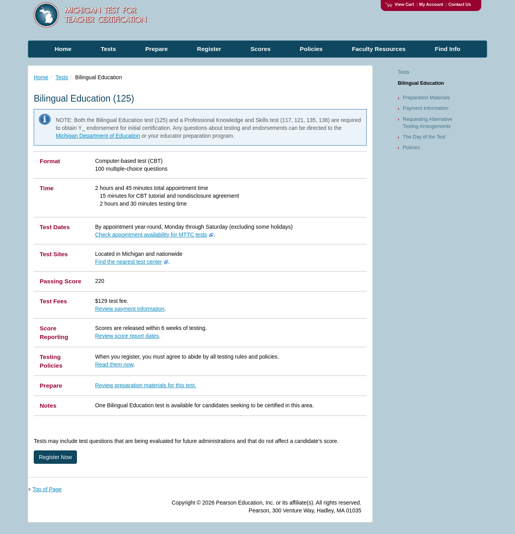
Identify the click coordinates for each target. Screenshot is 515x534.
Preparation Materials (426, 97)
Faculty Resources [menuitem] (378, 49)
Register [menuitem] (209, 49)
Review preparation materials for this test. (145, 385)
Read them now (114, 364)
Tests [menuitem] (108, 49)
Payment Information (425, 108)
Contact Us (459, 4)
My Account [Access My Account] (431, 4)
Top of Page (47, 489)
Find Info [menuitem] (447, 49)
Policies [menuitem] (311, 49)
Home (41, 77)
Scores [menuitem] (260, 49)
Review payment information (129, 309)
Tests (61, 77)
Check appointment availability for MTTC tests (151, 234)
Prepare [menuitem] (156, 49)
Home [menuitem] (63, 49)
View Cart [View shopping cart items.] (399, 4)
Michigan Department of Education (98, 136)
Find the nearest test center (128, 262)
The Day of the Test (424, 137)
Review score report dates (127, 336)
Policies (411, 147)
